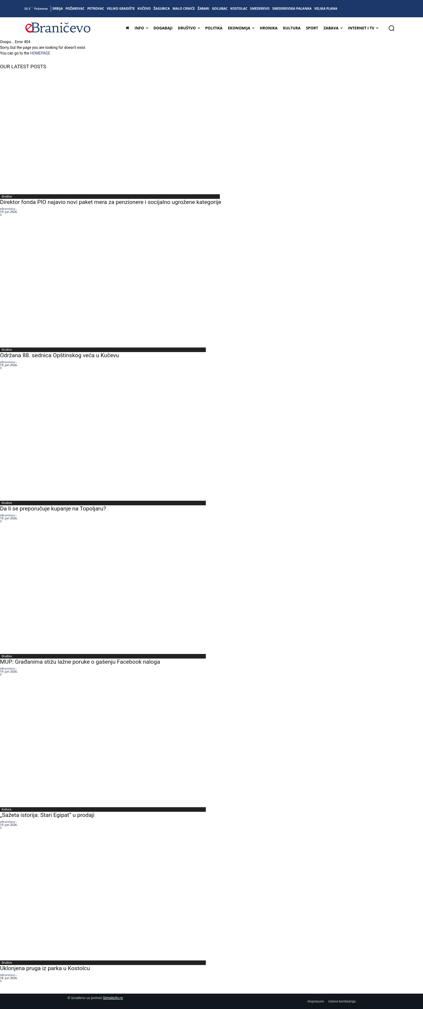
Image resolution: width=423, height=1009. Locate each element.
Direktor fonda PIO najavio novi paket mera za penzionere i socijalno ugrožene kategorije (110, 202)
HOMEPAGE (40, 53)
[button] (391, 28)
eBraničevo (7, 209)
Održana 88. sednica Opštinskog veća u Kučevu (59, 355)
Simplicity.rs (113, 998)
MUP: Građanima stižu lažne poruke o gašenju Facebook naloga (80, 662)
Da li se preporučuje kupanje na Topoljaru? (53, 508)
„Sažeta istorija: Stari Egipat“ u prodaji (47, 815)
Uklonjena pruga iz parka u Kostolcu (45, 968)
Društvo (7, 196)
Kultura (6, 809)
